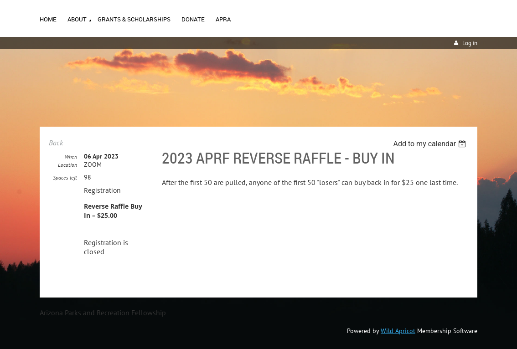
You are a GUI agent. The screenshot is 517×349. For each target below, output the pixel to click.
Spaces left (65, 177)
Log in (469, 43)
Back (56, 142)
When (71, 156)
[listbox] (430, 143)
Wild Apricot (398, 331)
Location (67, 164)
